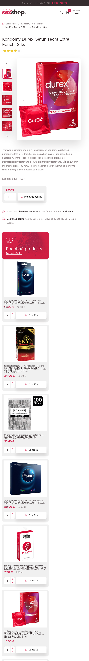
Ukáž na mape (53, 618)
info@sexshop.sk (15, 577)
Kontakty (50, 576)
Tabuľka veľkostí (10, 613)
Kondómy (25, 23)
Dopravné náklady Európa (59, 568)
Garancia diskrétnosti (13, 618)
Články (5, 622)
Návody (6, 609)
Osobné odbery (54, 572)
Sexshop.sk (9, 23)
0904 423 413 (60, 3)
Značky (6, 604)
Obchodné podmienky (57, 563)
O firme (50, 559)
